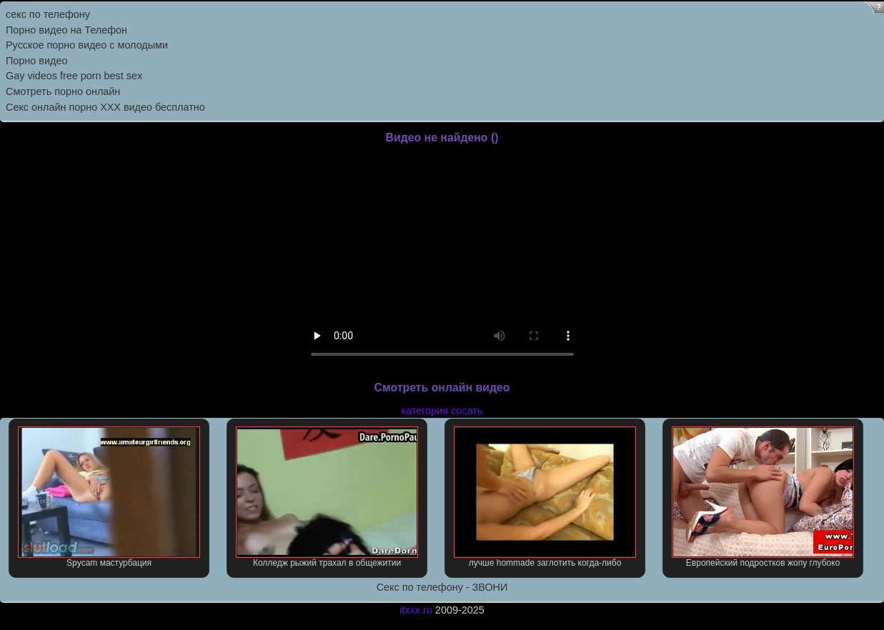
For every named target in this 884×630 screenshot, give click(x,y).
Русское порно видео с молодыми (87, 45)
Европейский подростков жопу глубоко (762, 497)
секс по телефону (48, 14)
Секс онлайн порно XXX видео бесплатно (105, 107)
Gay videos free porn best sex (74, 75)
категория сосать (442, 410)
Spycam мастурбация (108, 497)
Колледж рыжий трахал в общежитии (326, 497)
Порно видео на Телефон (66, 30)
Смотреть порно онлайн (63, 91)
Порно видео (36, 60)
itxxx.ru (415, 610)
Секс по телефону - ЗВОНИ (442, 587)
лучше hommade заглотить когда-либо (544, 497)
